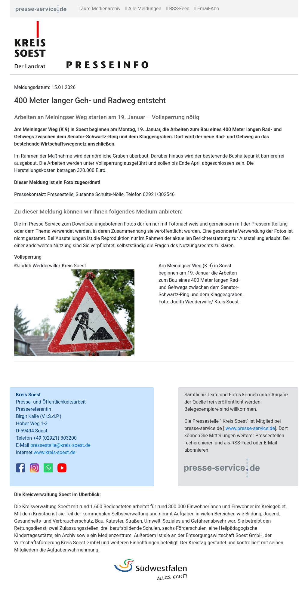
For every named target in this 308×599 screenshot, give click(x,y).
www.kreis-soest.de (54, 452)
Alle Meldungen (143, 8)
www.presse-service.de (250, 428)
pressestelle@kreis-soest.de (60, 445)
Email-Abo (206, 8)
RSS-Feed (177, 8)
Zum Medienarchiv (99, 8)
